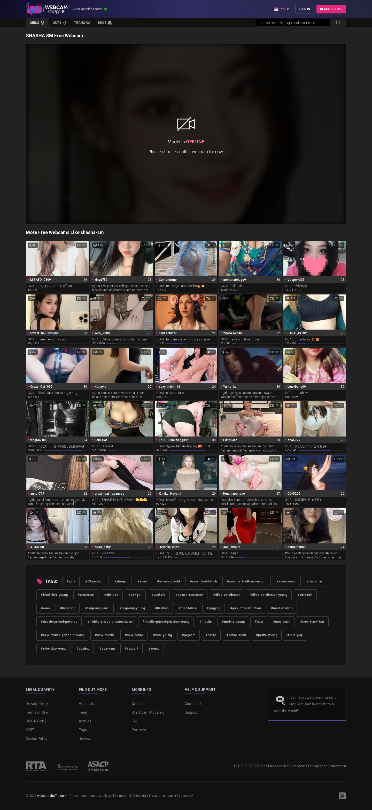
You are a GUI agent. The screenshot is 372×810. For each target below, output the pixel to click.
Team (83, 712)
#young (153, 648)
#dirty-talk (304, 595)
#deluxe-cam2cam (189, 595)
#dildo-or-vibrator (226, 595)
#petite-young (266, 635)
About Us (86, 703)
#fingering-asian (97, 608)
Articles (85, 721)
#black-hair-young (54, 595)
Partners (139, 730)
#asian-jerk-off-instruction (246, 581)
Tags (83, 730)
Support (191, 712)
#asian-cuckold (168, 581)
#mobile (205, 622)
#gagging (213, 608)
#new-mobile (105, 635)
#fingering (67, 608)
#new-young (162, 635)
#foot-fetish (188, 608)
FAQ (135, 721)
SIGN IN (304, 9)
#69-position (94, 581)
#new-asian (281, 622)
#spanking (107, 648)
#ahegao (120, 581)
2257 (30, 730)
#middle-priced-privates (59, 622)
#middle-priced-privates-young (166, 622)
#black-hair (314, 581)
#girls (71, 581)
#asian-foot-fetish (203, 581)
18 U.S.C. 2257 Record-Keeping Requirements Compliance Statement (289, 766)
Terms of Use (37, 712)
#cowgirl (134, 595)
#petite (210, 635)
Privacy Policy (37, 703)
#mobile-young (233, 622)
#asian (142, 581)
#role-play (295, 635)
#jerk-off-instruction (245, 608)
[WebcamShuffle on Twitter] (342, 796)
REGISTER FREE (331, 9)
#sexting (82, 648)
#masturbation (281, 608)
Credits (137, 703)
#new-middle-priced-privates (63, 635)
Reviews (85, 739)
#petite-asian (236, 635)
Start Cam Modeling (148, 712)
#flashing (161, 608)
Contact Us (194, 703)
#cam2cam (86, 595)
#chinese (111, 595)
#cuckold (158, 595)
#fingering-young (132, 608)
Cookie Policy (36, 739)
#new (259, 622)
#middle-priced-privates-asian (110, 622)
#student (131, 648)
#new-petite (134, 635)
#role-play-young (53, 648)
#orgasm (188, 635)
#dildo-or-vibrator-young (268, 595)
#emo (45, 608)
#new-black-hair (312, 622)
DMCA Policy (36, 721)
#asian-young (286, 581)
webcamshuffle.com (52, 796)
